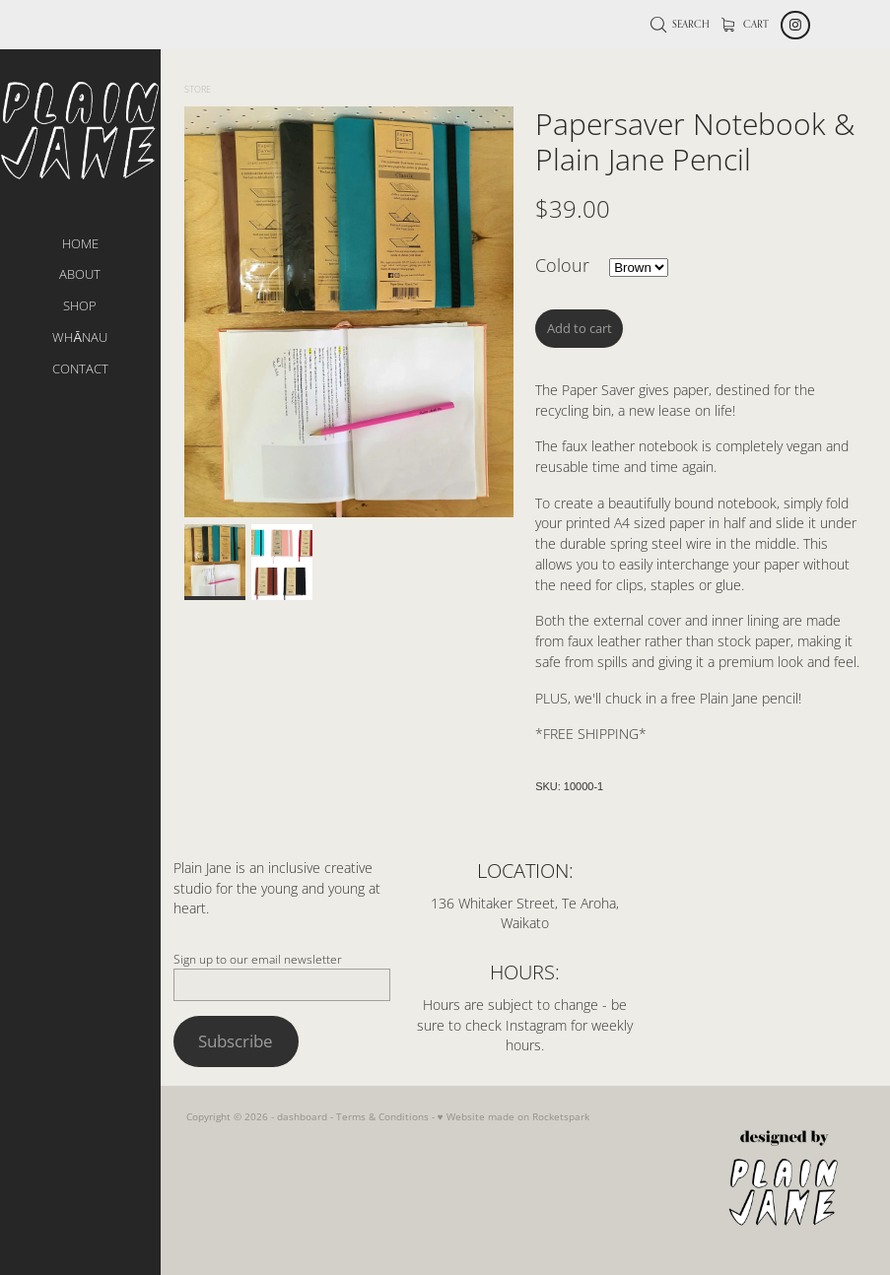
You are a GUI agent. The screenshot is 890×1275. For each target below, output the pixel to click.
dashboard (302, 1116)
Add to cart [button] (579, 328)
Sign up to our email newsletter (257, 959)
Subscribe (235, 1040)
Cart (745, 24)
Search (680, 24)
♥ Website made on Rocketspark (513, 1116)
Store (197, 89)
